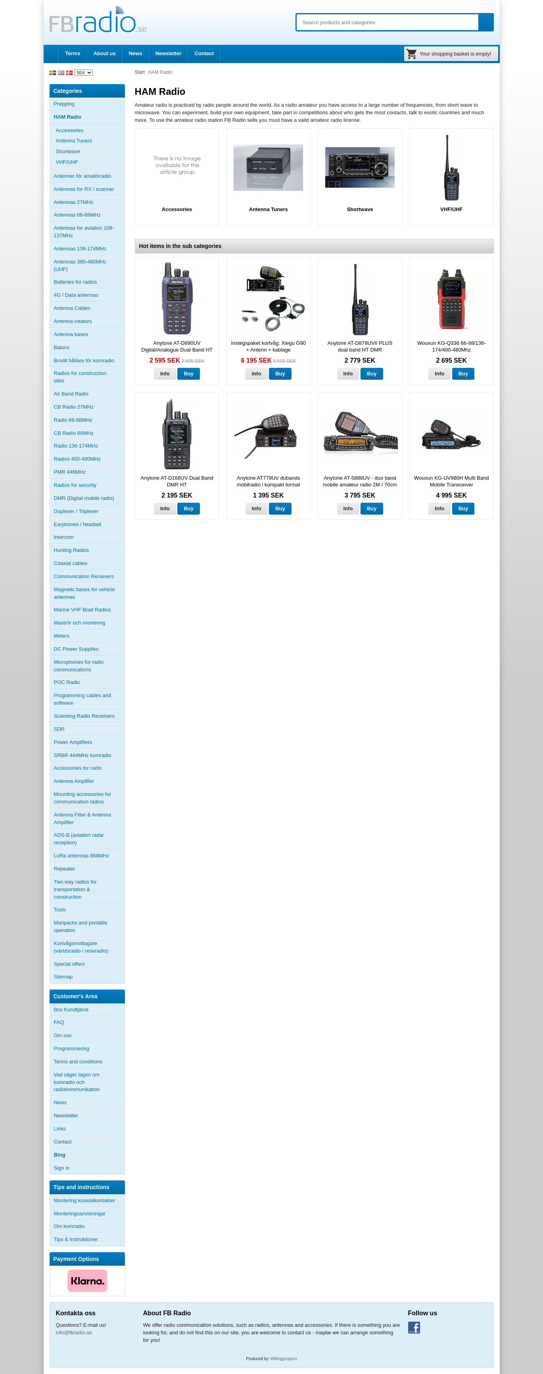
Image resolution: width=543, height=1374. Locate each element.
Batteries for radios (75, 282)
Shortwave (68, 151)
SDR (59, 729)
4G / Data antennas (76, 295)
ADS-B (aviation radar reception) (79, 839)
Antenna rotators (73, 321)
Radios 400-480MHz (77, 459)
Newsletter (168, 53)
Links (60, 1129)
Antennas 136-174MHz (89, 249)
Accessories (90, 130)
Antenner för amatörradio (89, 176)
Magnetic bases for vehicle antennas (84, 593)
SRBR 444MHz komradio (82, 755)
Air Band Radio (71, 394)
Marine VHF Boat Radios (82, 610)
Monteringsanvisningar (80, 1213)
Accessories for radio (89, 768)
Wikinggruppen (284, 1359)
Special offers (69, 964)
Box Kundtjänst (71, 1010)
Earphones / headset (78, 524)
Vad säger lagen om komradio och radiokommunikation (77, 1082)
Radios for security (75, 485)
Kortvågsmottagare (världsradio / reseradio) (81, 947)
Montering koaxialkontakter (84, 1200)
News (135, 53)
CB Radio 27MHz (74, 407)
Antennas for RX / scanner (84, 189)
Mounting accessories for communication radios (82, 798)
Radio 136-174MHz (76, 446)
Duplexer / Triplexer (76, 511)
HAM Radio (89, 117)
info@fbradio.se (74, 1333)
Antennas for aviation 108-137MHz (84, 231)
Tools (60, 910)
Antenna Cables (72, 308)
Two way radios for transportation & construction (75, 889)
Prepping (64, 104)
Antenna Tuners (74, 141)
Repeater (64, 869)
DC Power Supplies (76, 649)
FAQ (59, 1022)
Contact (203, 53)
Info (165, 374)
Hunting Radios (71, 550)
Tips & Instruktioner (76, 1239)
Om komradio (69, 1226)
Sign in (62, 1168)
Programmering (72, 1048)
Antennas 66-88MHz (89, 215)
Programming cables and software (82, 699)
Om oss (63, 1035)
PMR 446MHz (70, 472)
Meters (62, 636)
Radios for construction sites (80, 377)
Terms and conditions (78, 1062)
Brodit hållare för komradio (84, 360)
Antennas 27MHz (89, 202)
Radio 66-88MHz (73, 420)
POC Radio (67, 682)
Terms (72, 53)
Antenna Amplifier (74, 781)
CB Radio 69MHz (74, 433)
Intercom (64, 537)
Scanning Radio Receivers (84, 716)
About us (104, 53)
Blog (59, 1155)
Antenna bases (89, 334)
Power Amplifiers (73, 742)
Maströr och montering (80, 623)
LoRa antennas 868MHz (81, 856)
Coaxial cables (71, 563)
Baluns (62, 347)
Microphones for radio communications (79, 666)
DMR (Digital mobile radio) (84, 498)
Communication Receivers (84, 576)
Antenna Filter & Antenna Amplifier (82, 818)
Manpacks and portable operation (80, 926)
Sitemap (63, 977)
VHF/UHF (67, 162)
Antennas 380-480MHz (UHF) (89, 265)
